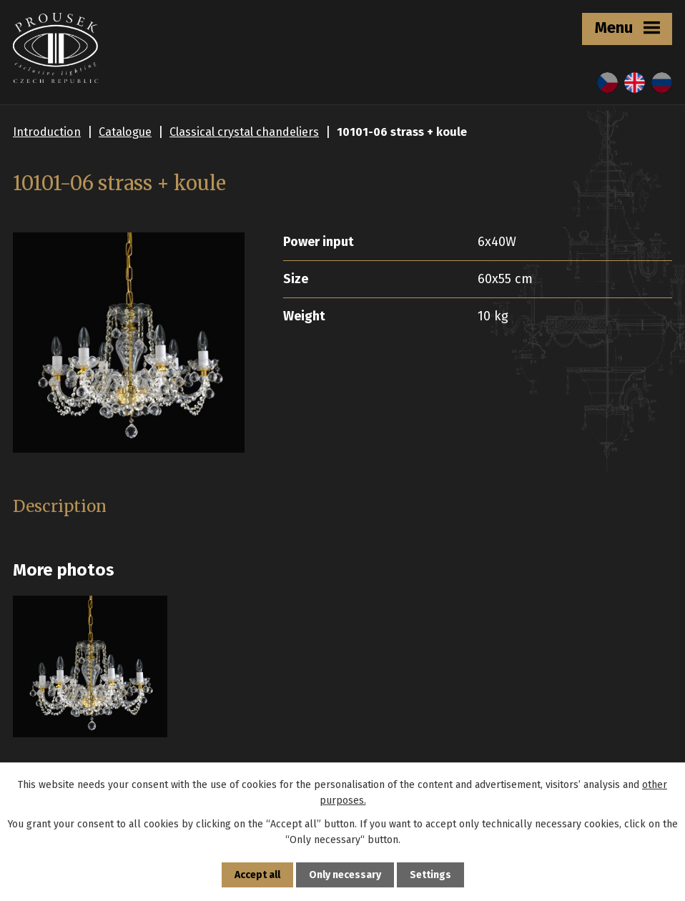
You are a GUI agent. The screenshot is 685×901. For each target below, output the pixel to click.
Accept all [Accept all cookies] (257, 875)
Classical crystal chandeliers (244, 132)
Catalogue (125, 132)
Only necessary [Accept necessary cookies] (345, 875)
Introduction (47, 132)
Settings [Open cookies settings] (430, 875)
